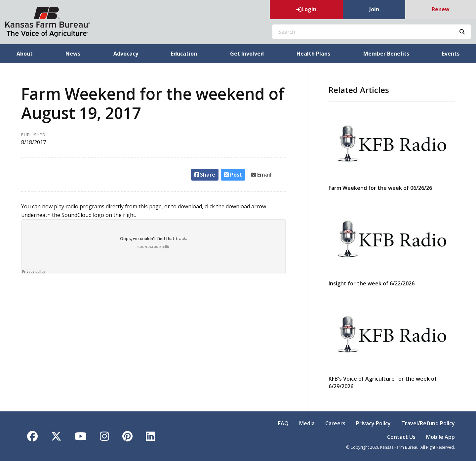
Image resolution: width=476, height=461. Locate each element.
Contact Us (401, 436)
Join (374, 9)
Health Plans (313, 53)
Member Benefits (386, 53)
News (72, 53)
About (25, 53)
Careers (335, 423)
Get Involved (247, 53)
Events (450, 53)
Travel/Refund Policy (428, 423)
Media (307, 423)
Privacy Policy (373, 423)
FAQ (283, 423)
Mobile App (440, 436)
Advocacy (125, 53)
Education (184, 53)
